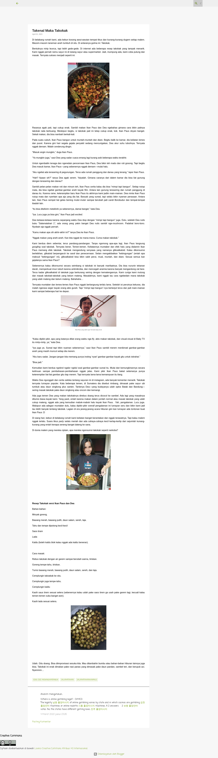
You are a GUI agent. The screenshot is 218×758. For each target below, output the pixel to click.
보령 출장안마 (131, 706)
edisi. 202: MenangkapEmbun (45, 680)
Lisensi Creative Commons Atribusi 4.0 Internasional (60, 748)
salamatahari (67, 680)
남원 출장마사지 (61, 702)
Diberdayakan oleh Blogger (109, 754)
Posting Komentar (41, 721)
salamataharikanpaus (87, 680)
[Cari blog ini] (188, 3)
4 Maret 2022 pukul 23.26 (54, 714)
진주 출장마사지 (99, 709)
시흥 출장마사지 (86, 706)
